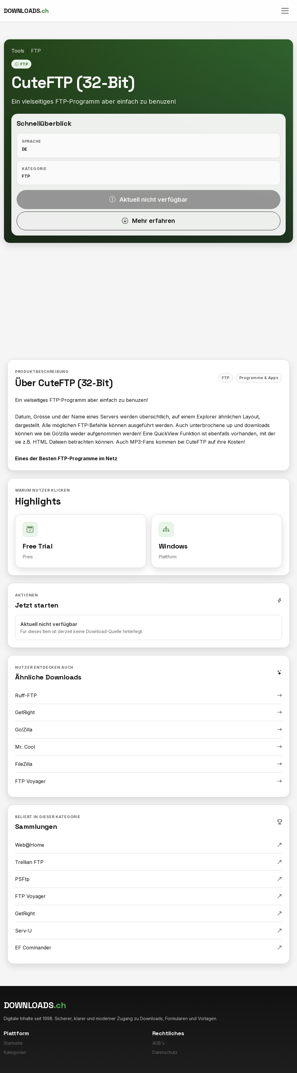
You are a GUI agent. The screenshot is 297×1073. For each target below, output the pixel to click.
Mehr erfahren (148, 220)
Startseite (13, 1043)
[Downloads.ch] (26, 10)
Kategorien (15, 1052)
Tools (17, 51)
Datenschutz (165, 1052)
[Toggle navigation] (285, 11)
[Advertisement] (148, 306)
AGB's (158, 1043)
